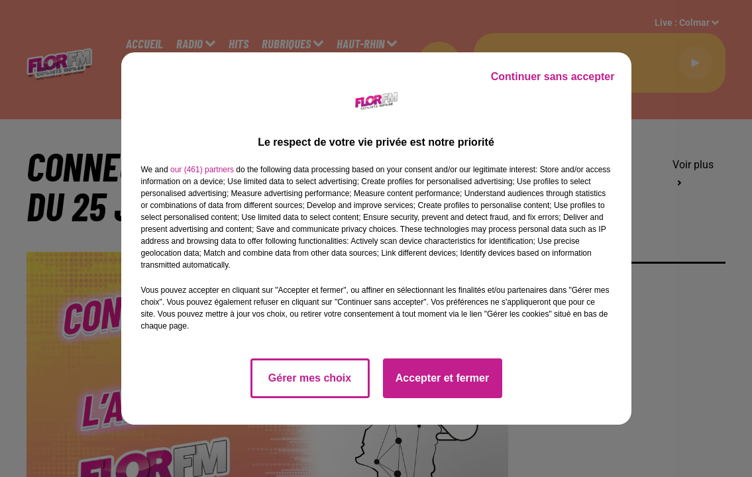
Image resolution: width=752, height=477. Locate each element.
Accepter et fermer (442, 378)
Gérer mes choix (309, 378)
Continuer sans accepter (553, 76)
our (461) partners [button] (202, 169)
